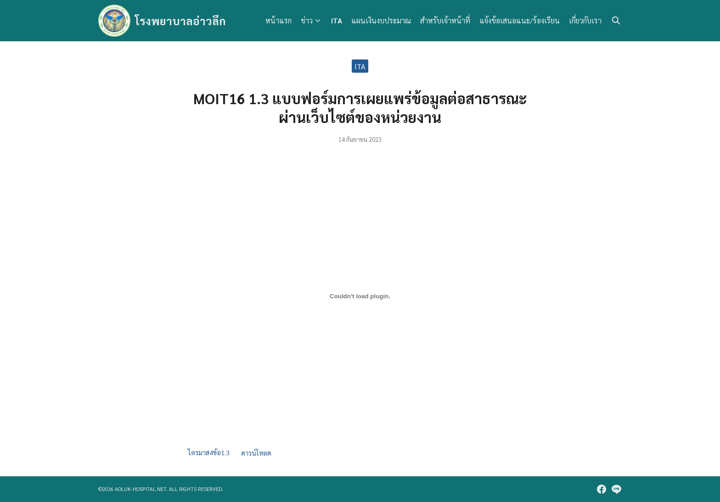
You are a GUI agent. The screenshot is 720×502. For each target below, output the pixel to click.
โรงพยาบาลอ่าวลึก (180, 20)
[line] (616, 489)
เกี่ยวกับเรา (585, 20)
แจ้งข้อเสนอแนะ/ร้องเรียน (519, 20)
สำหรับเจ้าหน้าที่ (445, 20)
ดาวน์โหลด (256, 453)
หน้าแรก (278, 20)
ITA (336, 20)
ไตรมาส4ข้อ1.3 (209, 453)
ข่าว (307, 20)
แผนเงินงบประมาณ (381, 20)
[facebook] (601, 489)
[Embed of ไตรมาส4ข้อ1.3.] (360, 296)
